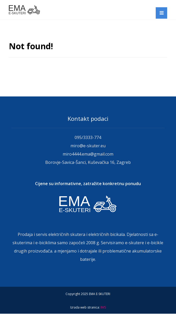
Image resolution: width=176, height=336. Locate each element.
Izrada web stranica (84, 307)
